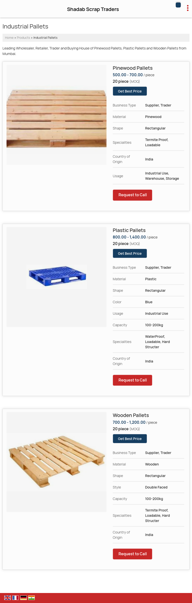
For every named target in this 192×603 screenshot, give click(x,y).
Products (23, 38)
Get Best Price (130, 91)
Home (9, 38)
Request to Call (132, 195)
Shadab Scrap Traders (93, 9)
